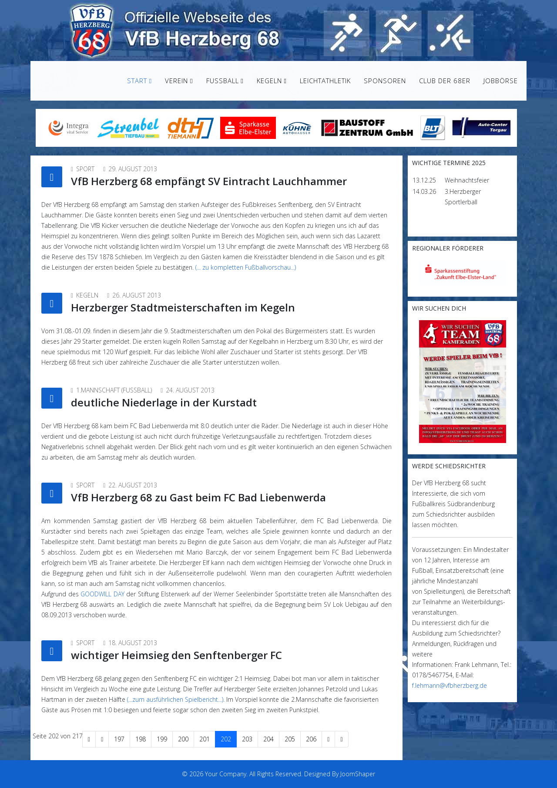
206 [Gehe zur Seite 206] (311, 739)
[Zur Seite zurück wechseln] (102, 739)
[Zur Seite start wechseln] (89, 739)
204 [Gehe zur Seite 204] (268, 739)
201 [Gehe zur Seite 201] (204, 739)
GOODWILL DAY (102, 594)
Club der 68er (444, 80)
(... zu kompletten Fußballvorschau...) (245, 267)
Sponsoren (385, 80)
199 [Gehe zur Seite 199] (162, 739)
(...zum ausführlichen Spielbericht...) (175, 699)
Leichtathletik (325, 80)
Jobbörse (500, 80)
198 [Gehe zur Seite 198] (140, 739)
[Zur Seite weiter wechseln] (328, 739)
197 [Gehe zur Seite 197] (119, 739)
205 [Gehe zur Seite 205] (290, 739)
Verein (176, 80)
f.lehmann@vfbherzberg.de (449, 685)
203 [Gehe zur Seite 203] (247, 739)
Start (137, 80)
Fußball (222, 80)
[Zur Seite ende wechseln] (341, 739)
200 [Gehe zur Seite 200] (183, 739)
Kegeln (269, 80)
